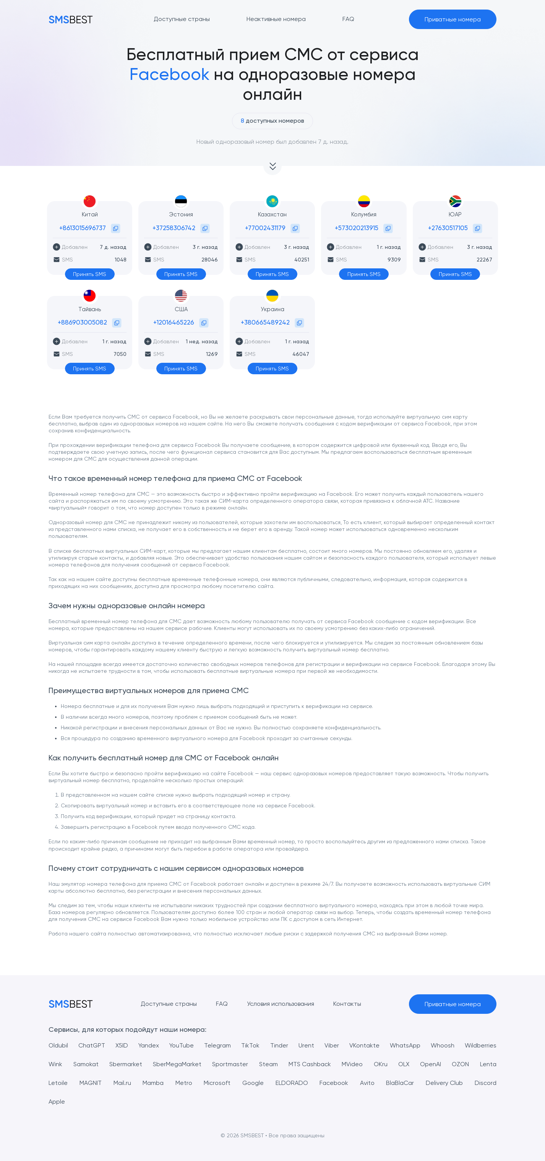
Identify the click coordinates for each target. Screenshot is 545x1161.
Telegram (217, 1045)
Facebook (334, 1082)
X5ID (121, 1045)
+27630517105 (448, 228)
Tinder (279, 1045)
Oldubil (58, 1045)
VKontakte (364, 1045)
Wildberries (480, 1045)
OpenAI (430, 1064)
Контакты (347, 1003)
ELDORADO (292, 1082)
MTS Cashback (310, 1064)
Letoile (58, 1082)
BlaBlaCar (400, 1082)
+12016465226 (173, 322)
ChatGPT (91, 1045)
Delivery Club (444, 1082)
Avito (367, 1082)
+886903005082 (82, 322)
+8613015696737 (82, 228)
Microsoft (217, 1082)
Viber (331, 1045)
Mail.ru (122, 1082)
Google (253, 1082)
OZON (460, 1064)
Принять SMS (89, 274)
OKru (381, 1064)
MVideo (352, 1064)
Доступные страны (169, 1003)
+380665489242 (265, 322)
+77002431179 (265, 228)
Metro (183, 1082)
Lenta (488, 1064)
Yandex (148, 1045)
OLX (403, 1064)
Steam (268, 1064)
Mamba (153, 1082)
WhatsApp (405, 1045)
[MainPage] (71, 19)
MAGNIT (90, 1082)
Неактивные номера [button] (276, 19)
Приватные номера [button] (453, 19)
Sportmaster (230, 1064)
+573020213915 (356, 228)
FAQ (222, 1003)
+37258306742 (173, 228)
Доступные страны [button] (182, 19)
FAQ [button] (348, 19)
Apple (57, 1101)
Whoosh (442, 1045)
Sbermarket (125, 1064)
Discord (485, 1082)
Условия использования (280, 1003)
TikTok (250, 1045)
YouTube (181, 1045)
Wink (55, 1064)
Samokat (86, 1064)
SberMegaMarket (177, 1064)
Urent (306, 1045)
